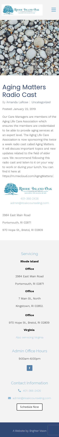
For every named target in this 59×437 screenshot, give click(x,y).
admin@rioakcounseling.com (29, 203)
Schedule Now (29, 406)
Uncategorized (41, 102)
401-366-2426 (29, 198)
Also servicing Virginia (29, 337)
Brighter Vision (37, 430)
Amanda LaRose (17, 102)
